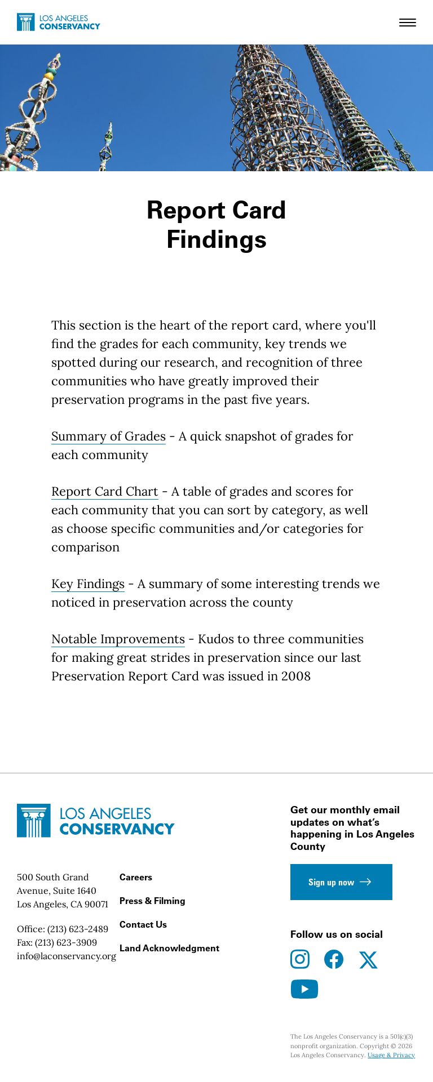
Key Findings (88, 583)
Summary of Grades (108, 436)
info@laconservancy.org (66, 955)
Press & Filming (152, 900)
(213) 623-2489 (77, 928)
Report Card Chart (104, 491)
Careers (136, 877)
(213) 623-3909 (66, 942)
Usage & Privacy (391, 1055)
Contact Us (143, 924)
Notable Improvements (118, 639)
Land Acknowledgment (169, 948)
